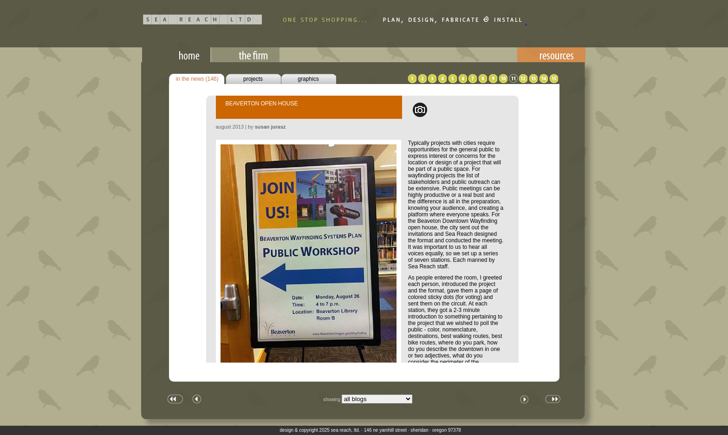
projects (253, 79)
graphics (308, 79)
